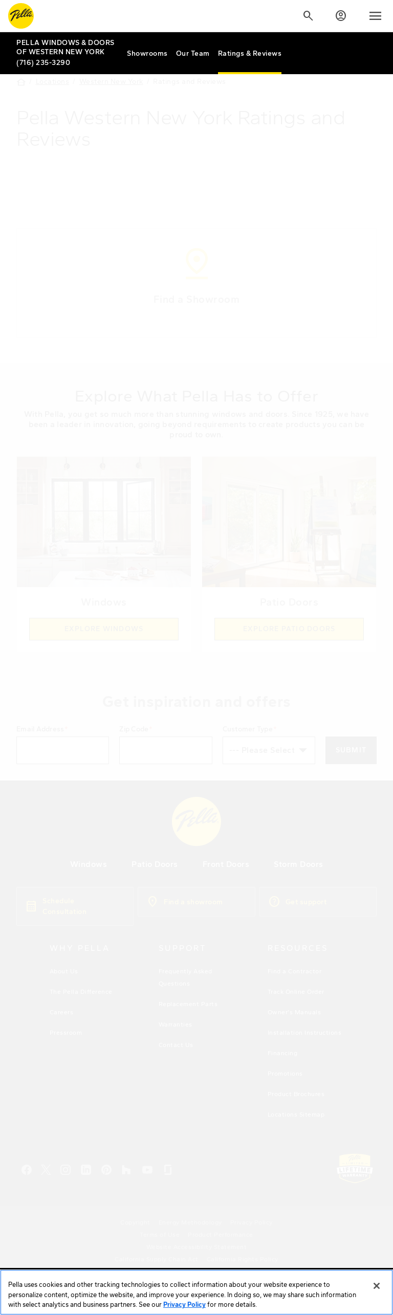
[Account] (340, 16)
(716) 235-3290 (43, 62)
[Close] (376, 1294)
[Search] (308, 16)
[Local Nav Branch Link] (67, 47)
